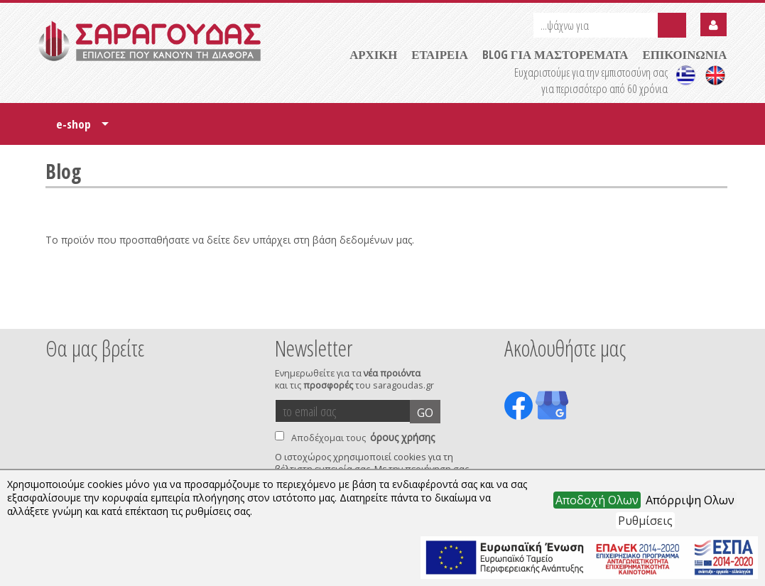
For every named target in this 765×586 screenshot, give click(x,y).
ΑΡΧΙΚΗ (373, 54)
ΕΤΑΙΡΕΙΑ (439, 54)
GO (425, 412)
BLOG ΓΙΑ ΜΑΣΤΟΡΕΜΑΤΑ (555, 54)
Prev (53, 309)
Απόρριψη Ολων (690, 500)
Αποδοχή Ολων (597, 500)
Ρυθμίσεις (645, 520)
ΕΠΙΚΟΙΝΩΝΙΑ (684, 54)
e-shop (82, 129)
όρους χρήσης (402, 437)
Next (705, 309)
